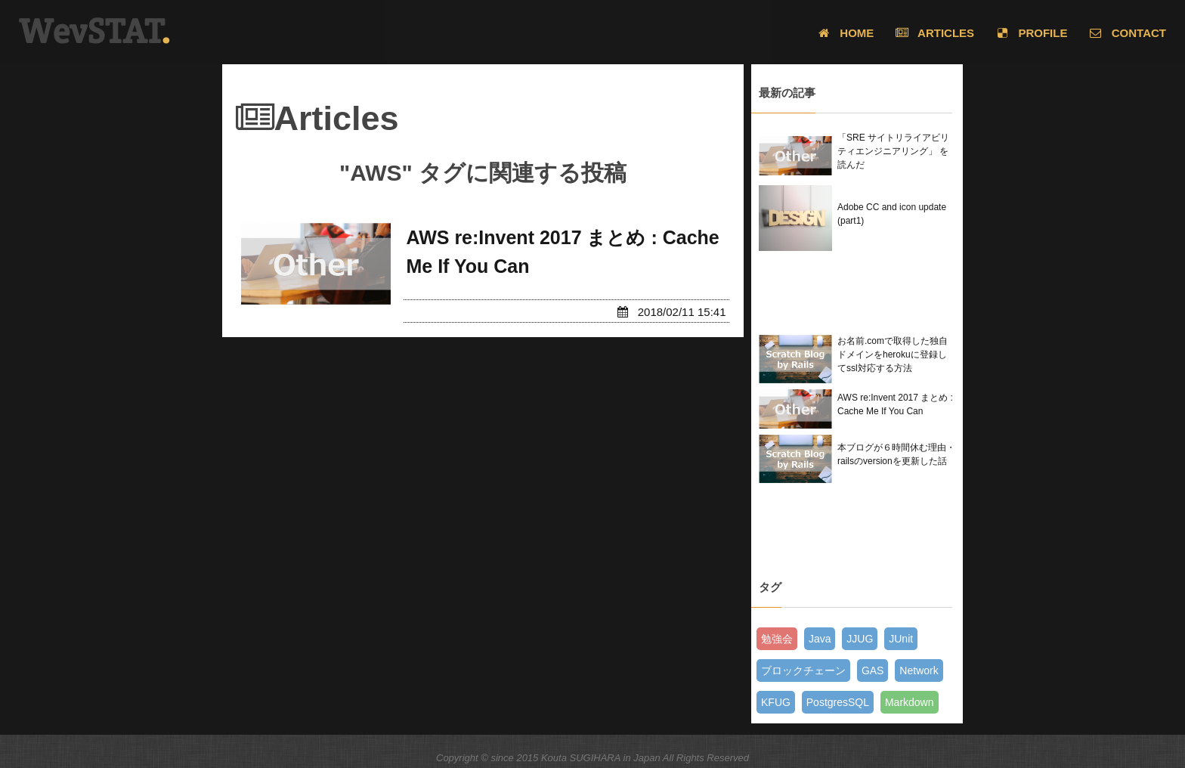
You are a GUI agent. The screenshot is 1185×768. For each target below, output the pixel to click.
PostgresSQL (837, 702)
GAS (873, 670)
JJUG (859, 639)
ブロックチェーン (803, 670)
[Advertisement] (858, 293)
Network (918, 670)
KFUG (776, 702)
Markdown (909, 702)
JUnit (901, 639)
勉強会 (777, 639)
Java (820, 639)
